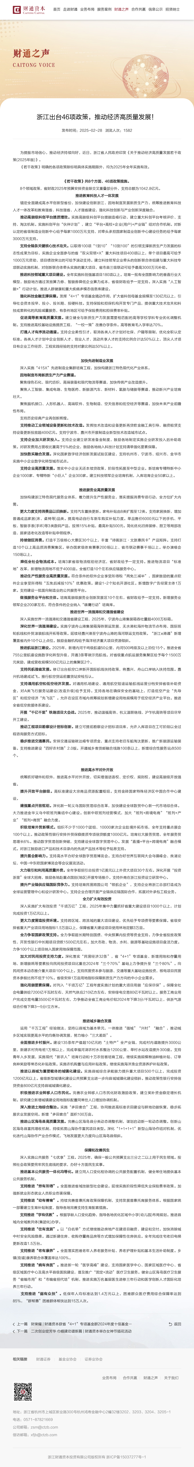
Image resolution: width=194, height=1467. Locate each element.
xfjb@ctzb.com (44, 1435)
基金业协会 (68, 1359)
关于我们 (171, 1378)
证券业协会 (94, 1359)
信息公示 (155, 9)
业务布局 (87, 9)
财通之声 (121, 9)
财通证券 (43, 1359)
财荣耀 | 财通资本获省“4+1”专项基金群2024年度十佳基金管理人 (82, 1324)
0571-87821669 (38, 1420)
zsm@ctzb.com (44, 1427)
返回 (175, 1324)
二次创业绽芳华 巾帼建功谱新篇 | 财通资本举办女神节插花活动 (81, 1331)
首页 (56, 9)
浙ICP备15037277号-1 (126, 1457)
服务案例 (104, 9)
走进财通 (70, 9)
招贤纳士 (172, 9)
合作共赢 (138, 9)
